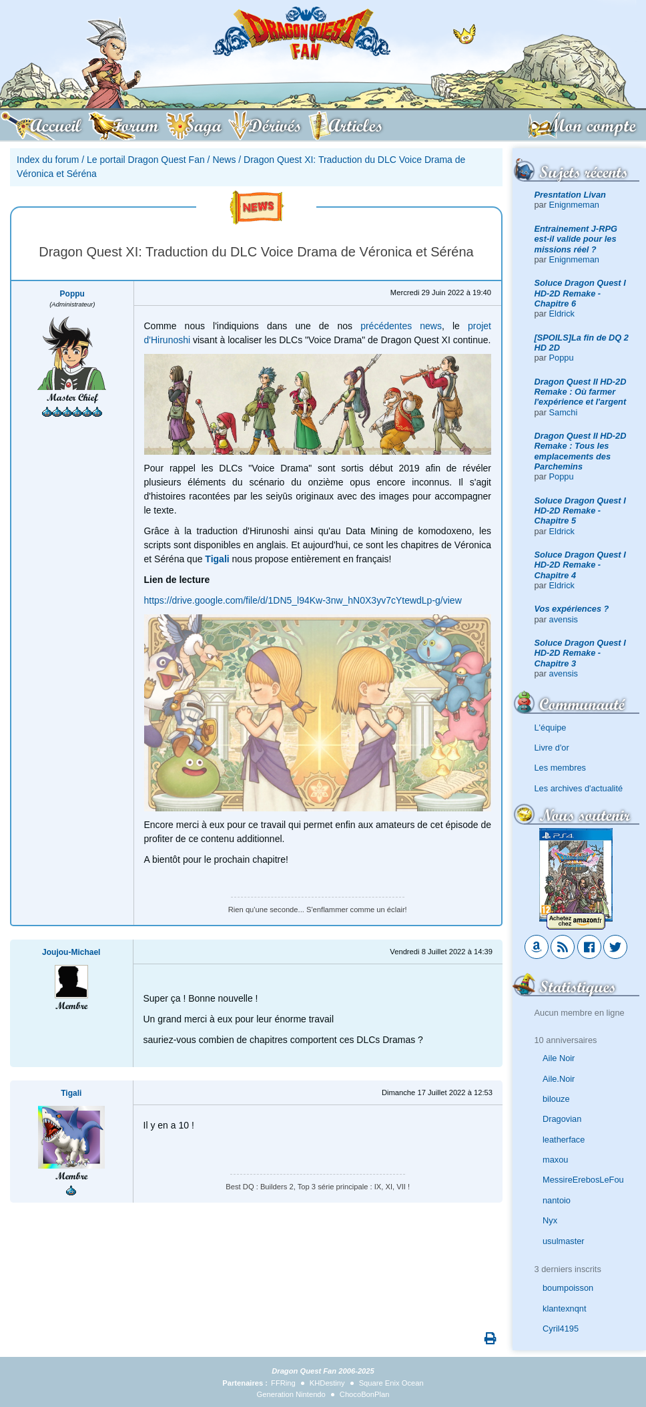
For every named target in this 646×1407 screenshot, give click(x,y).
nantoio (557, 1200)
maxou (555, 1160)
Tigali (71, 1093)
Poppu (561, 358)
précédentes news (401, 326)
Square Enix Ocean (391, 1383)
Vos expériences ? (572, 609)
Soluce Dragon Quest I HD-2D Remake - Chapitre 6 (580, 293)
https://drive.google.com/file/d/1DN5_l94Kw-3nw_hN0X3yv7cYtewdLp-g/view (303, 600)
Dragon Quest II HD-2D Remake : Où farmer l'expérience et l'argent (581, 392)
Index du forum (48, 159)
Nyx (550, 1220)
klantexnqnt (564, 1308)
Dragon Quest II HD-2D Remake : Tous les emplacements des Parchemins (581, 451)
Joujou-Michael (71, 952)
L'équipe (551, 728)
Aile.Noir (559, 1079)
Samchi (563, 412)
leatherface (564, 1140)
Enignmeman (574, 205)
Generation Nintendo (291, 1394)
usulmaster (564, 1241)
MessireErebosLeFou (583, 1180)
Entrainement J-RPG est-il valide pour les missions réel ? (576, 239)
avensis (563, 619)
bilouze (556, 1099)
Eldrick (562, 314)
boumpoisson (568, 1288)
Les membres (561, 768)
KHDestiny (327, 1383)
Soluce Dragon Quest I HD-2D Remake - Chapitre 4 (580, 565)
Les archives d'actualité (579, 788)
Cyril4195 (561, 1329)
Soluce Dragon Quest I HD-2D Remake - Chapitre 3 (580, 653)
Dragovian (562, 1119)
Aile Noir (559, 1058)
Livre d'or (552, 748)
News (224, 159)
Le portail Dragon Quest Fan (146, 159)
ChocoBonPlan (365, 1394)
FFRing (283, 1383)
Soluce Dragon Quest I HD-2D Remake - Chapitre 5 (580, 510)
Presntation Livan (570, 195)
